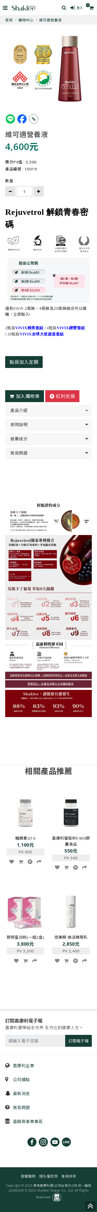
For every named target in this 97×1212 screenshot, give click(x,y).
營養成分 (18, 439)
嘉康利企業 (19, 1065)
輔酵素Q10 (25, 838)
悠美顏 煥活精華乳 (71, 937)
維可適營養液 (50, 20)
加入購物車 (25, 396)
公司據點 (17, 1079)
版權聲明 (28, 1176)
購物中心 (25, 20)
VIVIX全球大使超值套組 (42, 334)
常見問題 (18, 453)
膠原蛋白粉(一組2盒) (25, 937)
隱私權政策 (48, 1176)
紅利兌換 (62, 396)
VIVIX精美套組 (29, 328)
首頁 (9, 20)
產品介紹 (18, 410)
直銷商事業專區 (24, 1121)
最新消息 (17, 1093)
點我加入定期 (24, 362)
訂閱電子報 (79, 1040)
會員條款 (68, 1176)
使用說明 (18, 424)
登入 (76, 7)
